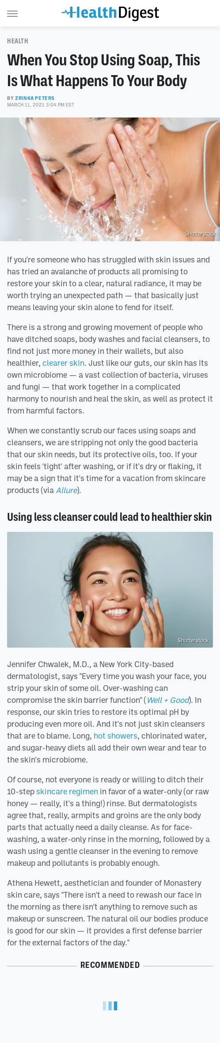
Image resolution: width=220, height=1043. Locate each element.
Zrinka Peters (35, 98)
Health (18, 41)
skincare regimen (67, 791)
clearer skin (63, 363)
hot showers (115, 735)
